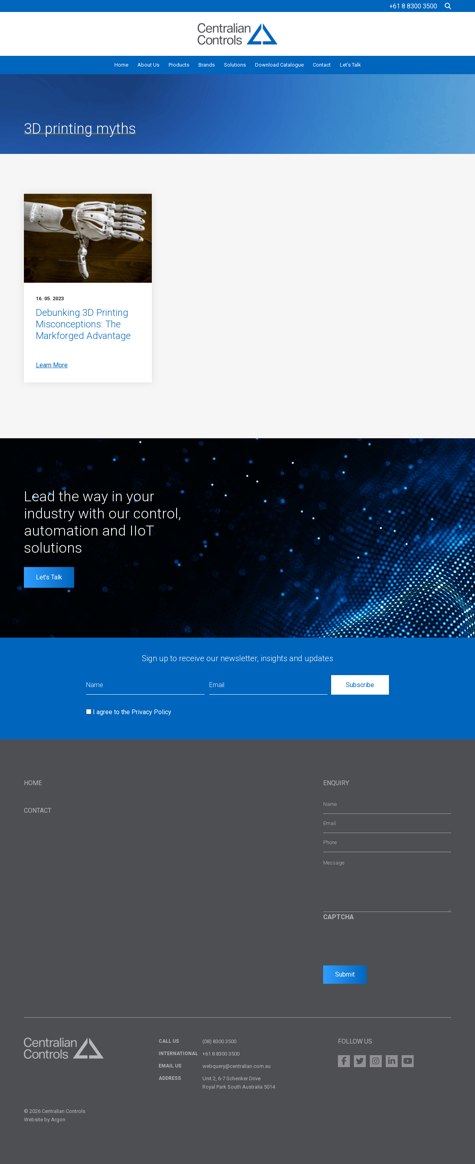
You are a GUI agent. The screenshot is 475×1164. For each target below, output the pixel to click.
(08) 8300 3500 (219, 1041)
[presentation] (383, 941)
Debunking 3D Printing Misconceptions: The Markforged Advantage (83, 324)
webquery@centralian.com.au (236, 1066)
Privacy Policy (151, 712)
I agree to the (132, 712)
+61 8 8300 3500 (413, 6)
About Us (148, 65)
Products (179, 65)
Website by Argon (44, 1120)
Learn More (52, 365)
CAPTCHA (338, 917)
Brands (206, 65)
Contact (322, 65)
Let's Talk (49, 577)
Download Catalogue (279, 65)
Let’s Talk (350, 65)
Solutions (235, 65)
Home (121, 65)
